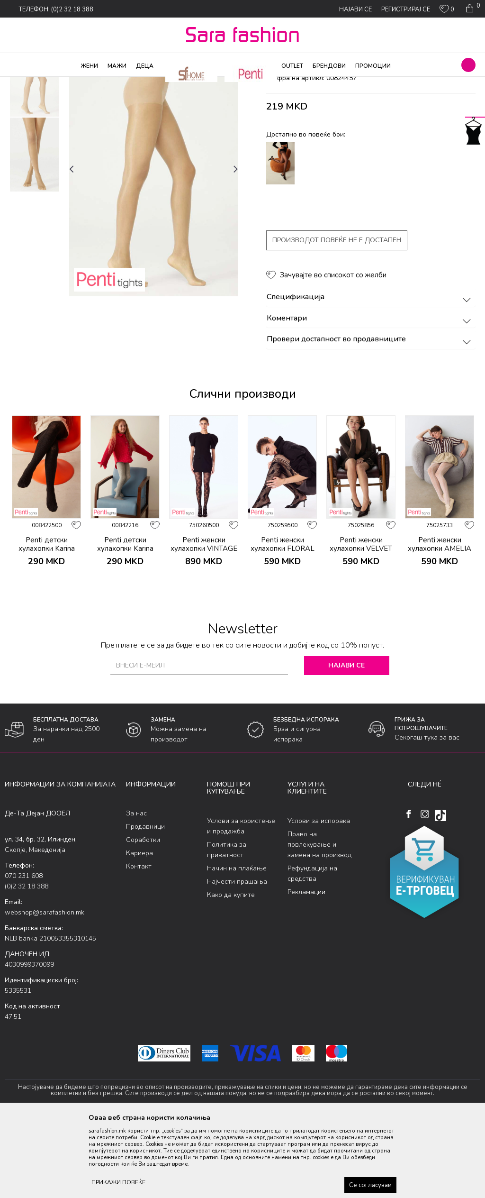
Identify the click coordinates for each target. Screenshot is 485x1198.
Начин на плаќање (237, 944)
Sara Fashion (22, 83)
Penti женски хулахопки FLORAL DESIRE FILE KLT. (282, 625)
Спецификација (370, 374)
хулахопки (164, 83)
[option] (34, 156)
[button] (468, 65)
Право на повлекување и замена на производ (319, 921)
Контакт (139, 943)
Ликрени (131, 83)
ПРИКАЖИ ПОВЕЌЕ (118, 1182)
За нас (136, 890)
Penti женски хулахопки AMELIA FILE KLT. (439, 625)
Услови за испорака (318, 897)
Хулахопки (98, 83)
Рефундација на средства (312, 950)
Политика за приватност (226, 926)
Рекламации (306, 968)
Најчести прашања (237, 957)
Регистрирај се (405, 9)
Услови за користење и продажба (241, 902)
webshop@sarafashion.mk (44, 989)
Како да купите (231, 971)
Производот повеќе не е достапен (336, 316)
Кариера (139, 929)
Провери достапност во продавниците (370, 416)
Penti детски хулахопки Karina (46, 620)
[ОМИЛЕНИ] (447, 11)
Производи (62, 83)
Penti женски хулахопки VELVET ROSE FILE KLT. (361, 625)
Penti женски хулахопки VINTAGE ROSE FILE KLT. (204, 625)
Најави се (346, 741)
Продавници (145, 903)
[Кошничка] (472, 8)
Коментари (370, 395)
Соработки (143, 916)
